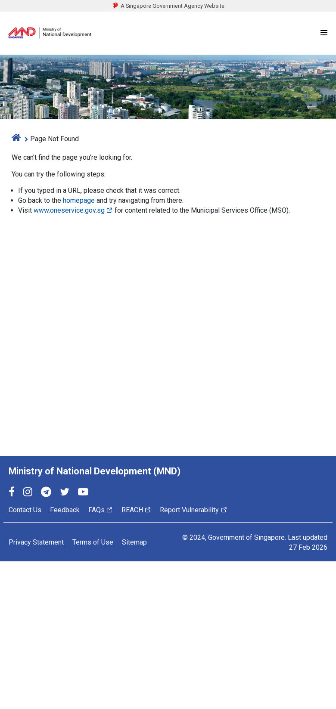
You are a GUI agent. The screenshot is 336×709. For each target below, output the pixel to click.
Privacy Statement (36, 542)
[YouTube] (83, 493)
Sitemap (134, 542)
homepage (79, 200)
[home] (16, 139)
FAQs (100, 510)
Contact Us (25, 510)
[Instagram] (27, 493)
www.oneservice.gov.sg (73, 210)
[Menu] (324, 33)
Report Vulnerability (193, 510)
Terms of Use (92, 542)
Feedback (65, 510)
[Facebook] (12, 493)
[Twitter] (64, 493)
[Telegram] (46, 493)
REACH (136, 510)
